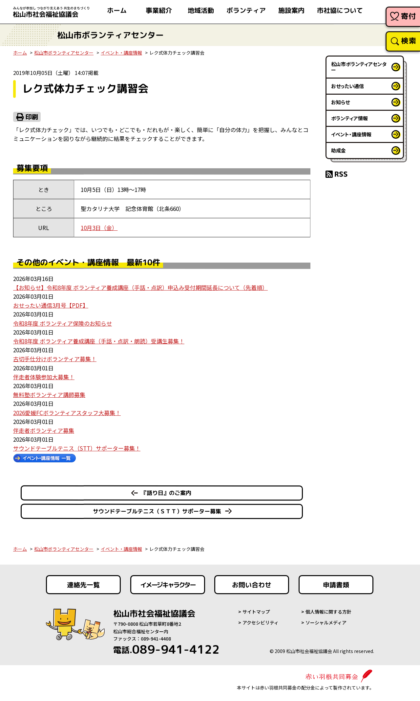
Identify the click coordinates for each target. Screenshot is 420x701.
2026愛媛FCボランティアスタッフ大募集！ (67, 413)
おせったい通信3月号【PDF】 (50, 305)
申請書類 (336, 584)
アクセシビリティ (260, 622)
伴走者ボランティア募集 (43, 430)
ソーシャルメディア (325, 622)
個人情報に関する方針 (328, 611)
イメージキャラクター (167, 584)
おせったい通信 (347, 85)
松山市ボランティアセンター (64, 52)
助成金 (338, 150)
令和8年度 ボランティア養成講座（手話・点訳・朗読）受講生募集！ (98, 341)
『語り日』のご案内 (166, 493)
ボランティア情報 (349, 118)
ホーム (20, 52)
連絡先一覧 (83, 584)
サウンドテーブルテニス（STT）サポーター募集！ (76, 448)
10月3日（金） (99, 227)
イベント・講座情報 (121, 52)
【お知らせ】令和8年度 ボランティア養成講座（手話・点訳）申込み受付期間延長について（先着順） (140, 287)
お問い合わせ (251, 584)
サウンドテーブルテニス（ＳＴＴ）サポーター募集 (157, 511)
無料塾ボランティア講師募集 (49, 394)
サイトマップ (256, 611)
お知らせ (340, 102)
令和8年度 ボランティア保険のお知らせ (62, 323)
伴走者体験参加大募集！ (43, 377)
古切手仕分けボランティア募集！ (54, 359)
